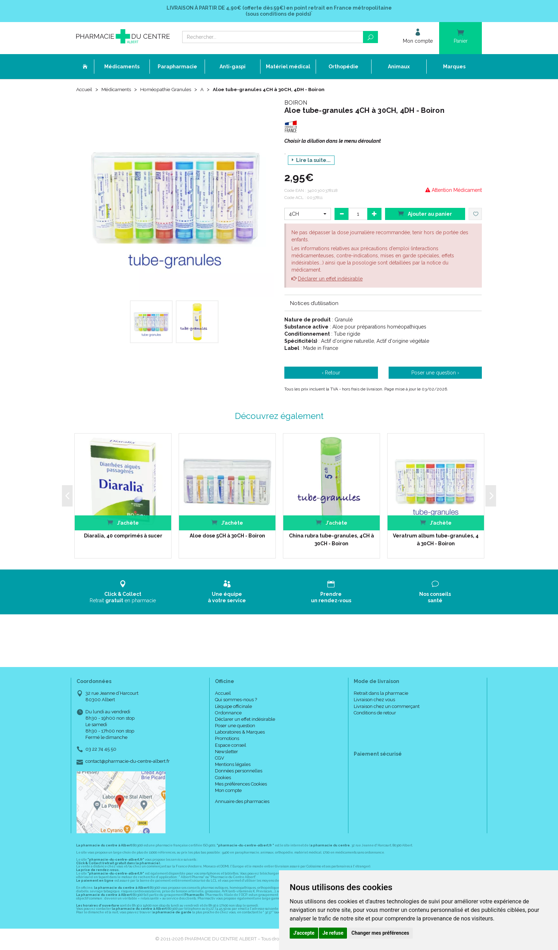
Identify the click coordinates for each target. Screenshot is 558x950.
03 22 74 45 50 (100, 749)
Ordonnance (228, 713)
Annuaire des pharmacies (242, 801)
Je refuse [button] (332, 933)
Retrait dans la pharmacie (381, 693)
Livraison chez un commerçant (387, 706)
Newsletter (226, 752)
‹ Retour (331, 373)
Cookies (223, 778)
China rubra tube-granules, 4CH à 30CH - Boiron (331, 540)
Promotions (227, 739)
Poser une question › (435, 373)
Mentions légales (233, 764)
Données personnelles (238, 771)
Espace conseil (230, 745)
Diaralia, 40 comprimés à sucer (123, 536)
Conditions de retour (375, 713)
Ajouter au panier (425, 213)
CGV (219, 758)
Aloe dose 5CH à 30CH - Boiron (227, 536)
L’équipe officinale (233, 706)
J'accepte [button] (304, 933)
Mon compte (228, 790)
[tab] (383, 303)
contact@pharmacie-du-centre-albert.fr (127, 762)
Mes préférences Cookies (241, 784)
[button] (307, 214)
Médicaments (117, 90)
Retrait (123, 592)
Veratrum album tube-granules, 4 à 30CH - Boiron (436, 540)
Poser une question (235, 726)
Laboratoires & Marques (240, 732)
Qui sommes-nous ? (236, 700)
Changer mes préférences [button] (380, 933)
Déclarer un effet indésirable (330, 279)
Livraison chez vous (374, 700)
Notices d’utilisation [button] (314, 303)
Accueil (84, 90)
